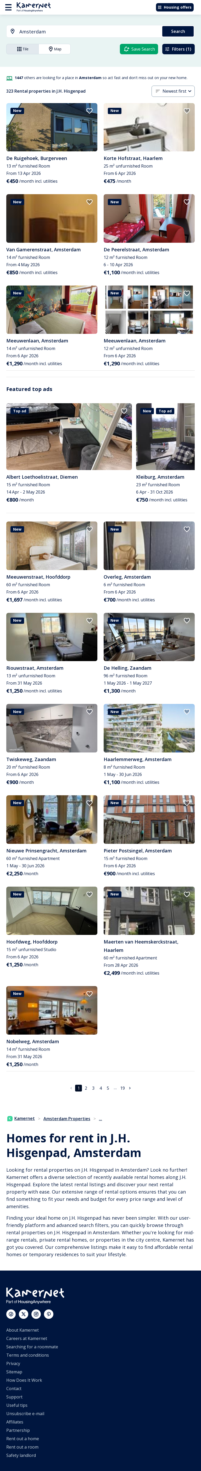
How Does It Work (24, 1380)
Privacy (13, 1363)
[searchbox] (89, 31)
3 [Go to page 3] (93, 1088)
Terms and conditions (27, 1355)
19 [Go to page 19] (122, 1088)
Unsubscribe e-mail (25, 1413)
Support (14, 1397)
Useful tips (16, 1405)
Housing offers (175, 7)
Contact (13, 1388)
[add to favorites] (89, 111)
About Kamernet (22, 1330)
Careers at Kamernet (26, 1338)
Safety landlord (21, 1455)
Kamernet (21, 1118)
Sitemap (14, 1372)
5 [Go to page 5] (108, 1088)
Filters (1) (178, 49)
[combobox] (81, 32)
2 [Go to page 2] (86, 1088)
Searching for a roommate (32, 1347)
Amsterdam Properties (66, 1119)
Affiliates (14, 1422)
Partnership (18, 1430)
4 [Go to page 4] (100, 1088)
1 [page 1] (78, 1088)
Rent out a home (22, 1439)
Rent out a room (22, 1447)
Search (178, 31)
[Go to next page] (129, 1088)
